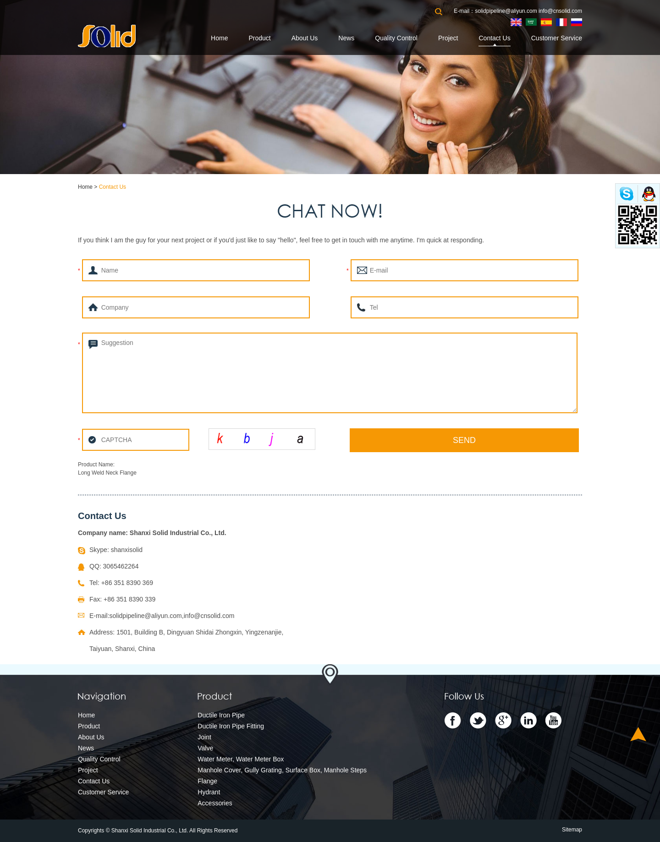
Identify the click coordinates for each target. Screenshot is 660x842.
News (346, 38)
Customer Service (556, 38)
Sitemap (572, 829)
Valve (205, 748)
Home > (88, 187)
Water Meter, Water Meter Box (241, 759)
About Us (305, 38)
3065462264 (121, 566)
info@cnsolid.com (560, 11)
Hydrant (209, 792)
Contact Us (494, 38)
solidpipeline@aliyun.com (506, 11)
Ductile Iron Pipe (221, 715)
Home (219, 38)
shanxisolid (127, 549)
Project (448, 38)
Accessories (215, 803)
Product (259, 38)
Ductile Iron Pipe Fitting (231, 726)
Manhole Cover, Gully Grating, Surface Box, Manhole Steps (282, 770)
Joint (204, 737)
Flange (207, 781)
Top (638, 734)
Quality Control (396, 38)
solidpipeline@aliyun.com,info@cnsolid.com (172, 615)
